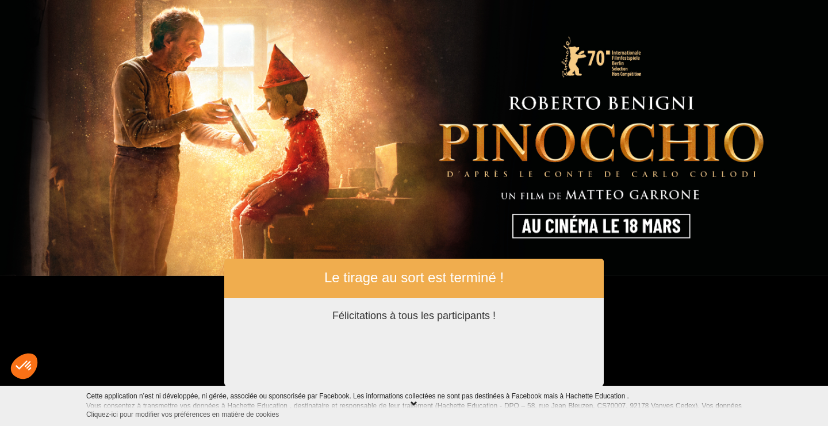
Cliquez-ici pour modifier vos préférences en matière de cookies (182, 414)
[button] (24, 366)
